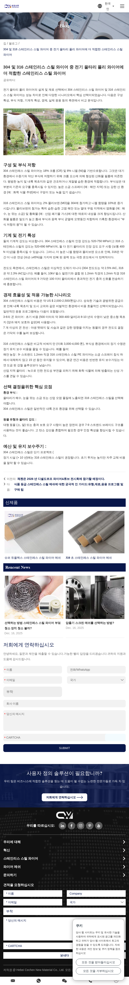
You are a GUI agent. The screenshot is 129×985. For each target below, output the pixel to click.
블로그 (13, 43)
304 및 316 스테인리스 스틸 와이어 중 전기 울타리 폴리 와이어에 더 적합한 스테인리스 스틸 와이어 (63, 52)
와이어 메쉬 (12, 866)
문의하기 (10, 875)
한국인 (106, 6)
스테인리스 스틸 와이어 (20, 858)
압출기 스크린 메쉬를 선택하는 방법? (90, 623)
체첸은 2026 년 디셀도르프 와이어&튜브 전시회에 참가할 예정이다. (61, 478)
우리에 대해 (12, 842)
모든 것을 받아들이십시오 (98, 962)
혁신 (6, 850)
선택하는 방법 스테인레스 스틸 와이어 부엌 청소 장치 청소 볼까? (33, 625)
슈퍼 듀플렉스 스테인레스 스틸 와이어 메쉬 (33, 557)
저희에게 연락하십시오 (64, 797)
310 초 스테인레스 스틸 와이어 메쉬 (89, 557)
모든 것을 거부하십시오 (98, 971)
